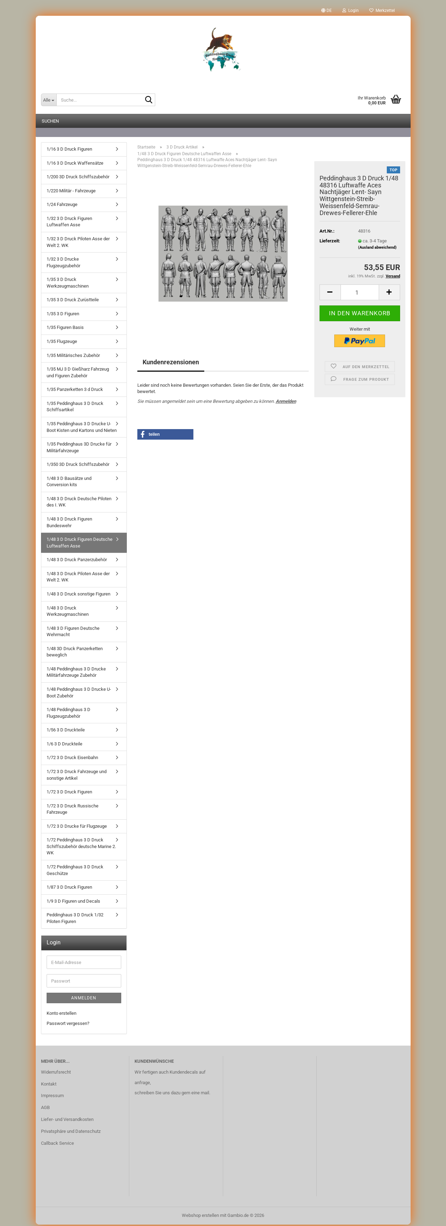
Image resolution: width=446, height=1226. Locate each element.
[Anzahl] (360, 294)
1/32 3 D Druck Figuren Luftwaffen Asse (69, 223)
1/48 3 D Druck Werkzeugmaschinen (68, 613)
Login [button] (350, 10)
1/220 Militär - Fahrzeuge (71, 192)
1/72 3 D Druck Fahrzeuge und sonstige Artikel (77, 776)
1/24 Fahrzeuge (62, 205)
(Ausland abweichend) (377, 249)
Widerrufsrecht (56, 1073)
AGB (45, 1108)
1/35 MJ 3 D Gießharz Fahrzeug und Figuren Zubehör (78, 374)
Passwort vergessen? (68, 1024)
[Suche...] (48, 100)
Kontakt (48, 1085)
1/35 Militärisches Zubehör (73, 356)
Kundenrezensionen (171, 363)
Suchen (50, 121)
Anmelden (286, 402)
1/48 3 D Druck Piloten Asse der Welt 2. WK (78, 578)
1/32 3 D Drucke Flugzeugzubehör (63, 264)
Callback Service (57, 1144)
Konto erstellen (61, 1014)
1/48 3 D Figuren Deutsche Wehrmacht (73, 633)
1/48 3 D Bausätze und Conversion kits (69, 483)
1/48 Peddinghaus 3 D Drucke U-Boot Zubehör (79, 694)
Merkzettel (382, 10)
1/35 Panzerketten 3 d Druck (75, 390)
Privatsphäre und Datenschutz (71, 1132)
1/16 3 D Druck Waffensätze (75, 164)
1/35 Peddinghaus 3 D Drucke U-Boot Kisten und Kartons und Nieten (82, 428)
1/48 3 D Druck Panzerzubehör (77, 561)
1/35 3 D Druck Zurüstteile (73, 301)
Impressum (52, 1097)
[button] (326, 10)
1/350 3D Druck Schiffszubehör (78, 465)
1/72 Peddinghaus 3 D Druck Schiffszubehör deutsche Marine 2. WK (81, 848)
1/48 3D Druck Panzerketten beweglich (75, 653)
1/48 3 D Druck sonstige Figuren (78, 595)
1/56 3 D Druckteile (66, 731)
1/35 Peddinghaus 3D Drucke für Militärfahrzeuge (79, 449)
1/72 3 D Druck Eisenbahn (72, 759)
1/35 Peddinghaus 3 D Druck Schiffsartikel (75, 408)
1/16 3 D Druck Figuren (69, 150)
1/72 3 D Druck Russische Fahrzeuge (72, 811)
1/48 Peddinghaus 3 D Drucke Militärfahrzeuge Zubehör (76, 674)
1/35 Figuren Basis (65, 328)
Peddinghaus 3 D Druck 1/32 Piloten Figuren (75, 919)
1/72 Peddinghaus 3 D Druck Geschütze (75, 871)
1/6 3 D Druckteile (64, 745)
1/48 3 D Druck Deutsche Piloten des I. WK (79, 503)
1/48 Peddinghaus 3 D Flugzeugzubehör (68, 714)
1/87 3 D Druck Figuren (69, 888)
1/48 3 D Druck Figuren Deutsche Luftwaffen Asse (79, 544)
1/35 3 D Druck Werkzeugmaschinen (68, 284)
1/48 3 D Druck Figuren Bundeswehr (69, 524)
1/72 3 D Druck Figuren (69, 793)
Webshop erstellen (200, 1216)
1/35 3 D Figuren (63, 315)
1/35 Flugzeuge (62, 342)
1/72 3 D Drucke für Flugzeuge (77, 827)
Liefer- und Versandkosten (67, 1120)
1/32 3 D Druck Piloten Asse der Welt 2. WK (78, 243)
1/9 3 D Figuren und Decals (73, 902)
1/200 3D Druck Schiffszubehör (78, 178)
